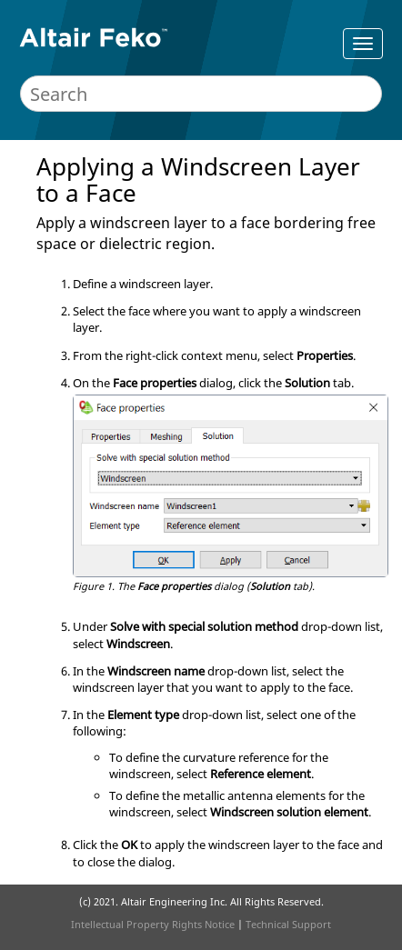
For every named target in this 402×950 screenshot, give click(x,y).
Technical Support (288, 924)
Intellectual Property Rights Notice (153, 924)
